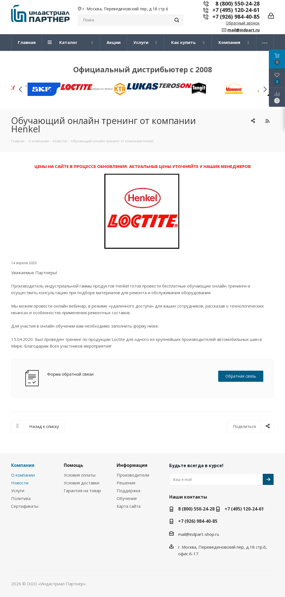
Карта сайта (129, 506)
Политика (21, 498)
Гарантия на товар (82, 490)
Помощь (73, 465)
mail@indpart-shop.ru (198, 534)
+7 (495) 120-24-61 (236, 10)
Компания (23, 465)
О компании (23, 475)
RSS (267, 120)
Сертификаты (24, 506)
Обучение (127, 498)
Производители (133, 475)
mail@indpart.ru (243, 30)
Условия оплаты (79, 475)
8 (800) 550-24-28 (196, 509)
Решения (126, 482)
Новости (19, 482)
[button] (265, 89)
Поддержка (128, 490)
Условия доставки (81, 482)
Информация (132, 465)
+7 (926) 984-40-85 (236, 16)
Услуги (17, 490)
